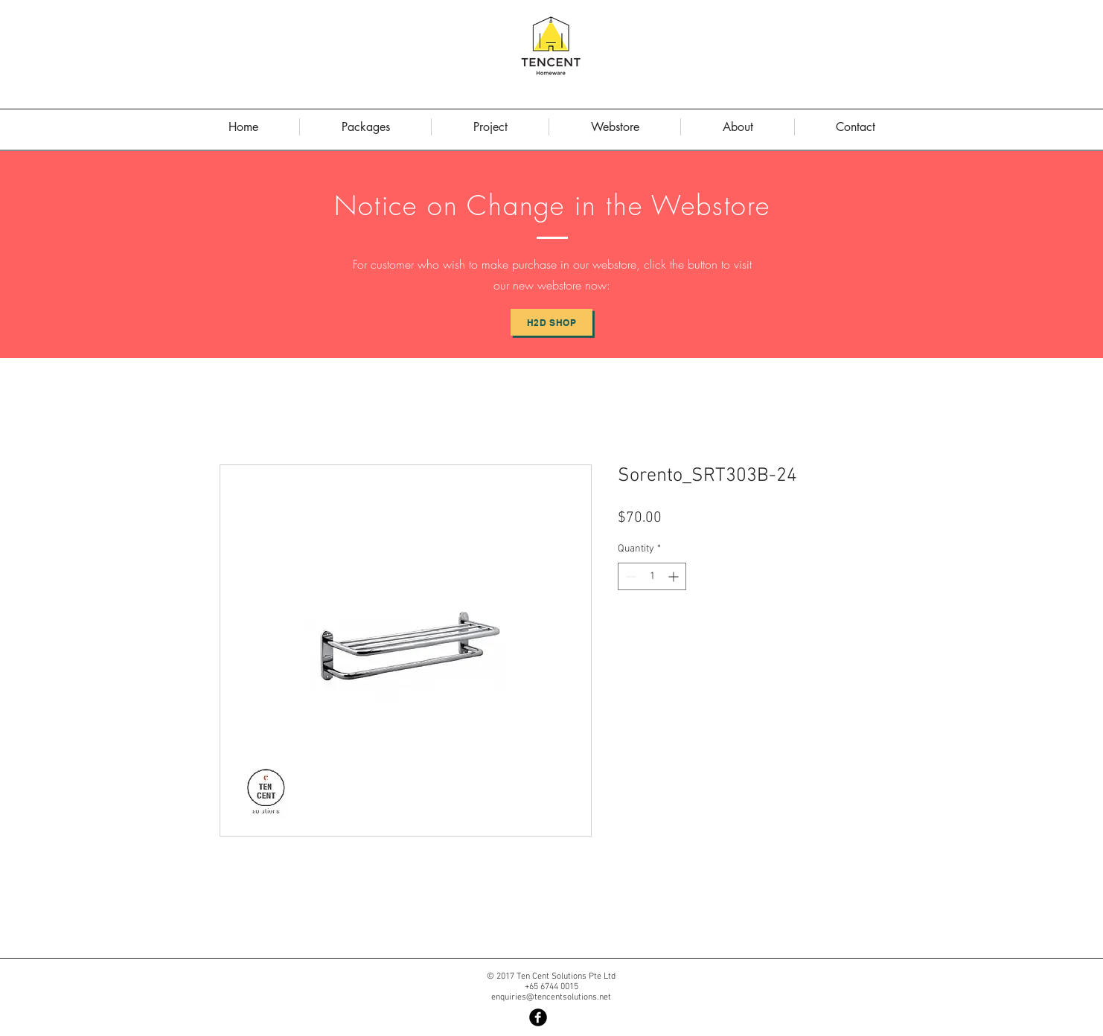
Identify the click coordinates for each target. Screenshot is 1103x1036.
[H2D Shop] (551, 322)
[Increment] (674, 576)
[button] (737, 126)
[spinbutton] (652, 576)
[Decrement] (629, 576)
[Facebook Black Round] (538, 1017)
